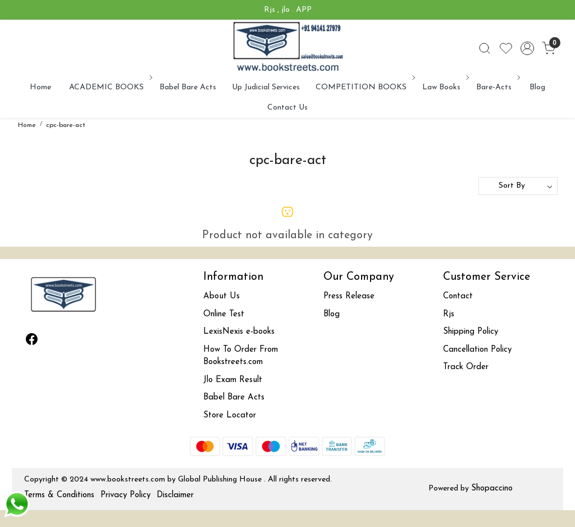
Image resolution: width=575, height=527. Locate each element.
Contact (458, 296)
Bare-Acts (497, 87)
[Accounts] (527, 48)
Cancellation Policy (477, 350)
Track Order (466, 367)
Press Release (349, 296)
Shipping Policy (470, 332)
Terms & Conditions (59, 495)
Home (40, 87)
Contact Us (287, 107)
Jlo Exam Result (232, 380)
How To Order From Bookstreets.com (240, 356)
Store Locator (229, 415)
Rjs (448, 314)
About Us (221, 296)
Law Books (444, 87)
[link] (484, 48)
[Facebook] (32, 341)
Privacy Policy (125, 495)
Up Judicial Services (266, 87)
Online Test (223, 314)
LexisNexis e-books (239, 332)
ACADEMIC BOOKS (109, 87)
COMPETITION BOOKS (364, 87)
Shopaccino (492, 488)
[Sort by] (518, 186)
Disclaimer (175, 495)
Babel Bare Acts (187, 87)
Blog (537, 87)
